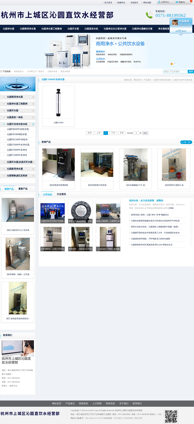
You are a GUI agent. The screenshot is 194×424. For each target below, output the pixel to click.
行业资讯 (61, 194)
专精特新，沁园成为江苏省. (80, 249)
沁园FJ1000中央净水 (17, 155)
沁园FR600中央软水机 (18, 129)
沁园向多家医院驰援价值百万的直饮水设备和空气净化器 (155, 221)
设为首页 (107, 2)
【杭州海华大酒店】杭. (174, 185)
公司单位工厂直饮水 (35, 71)
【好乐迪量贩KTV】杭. (135, 185)
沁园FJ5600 (58, 122)
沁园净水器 (8, 29)
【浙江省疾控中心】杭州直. (18, 230)
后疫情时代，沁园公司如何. (53, 249)
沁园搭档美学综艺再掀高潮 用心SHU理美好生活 (151, 245)
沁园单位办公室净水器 (115, 29)
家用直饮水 (19, 71)
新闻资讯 (83, 403)
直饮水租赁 (65, 71)
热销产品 (46, 142)
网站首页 (137, 80)
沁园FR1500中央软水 (17, 139)
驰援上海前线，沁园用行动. (108, 221)
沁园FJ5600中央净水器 (182, 80)
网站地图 (146, 2)
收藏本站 (120, 2)
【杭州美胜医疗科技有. (97, 185)
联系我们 (7, 335)
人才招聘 (97, 403)
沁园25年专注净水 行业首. (52, 221)
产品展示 (147, 80)
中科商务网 (128, 418)
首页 (90, 133)
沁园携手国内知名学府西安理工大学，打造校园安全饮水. (155, 233)
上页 (98, 133)
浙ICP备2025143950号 (94, 418)
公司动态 (47, 194)
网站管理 (138, 418)
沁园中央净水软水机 (162, 80)
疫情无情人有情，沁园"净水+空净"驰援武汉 (150, 215)
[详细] (171, 208)
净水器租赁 (163, 29)
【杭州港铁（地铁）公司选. (18, 274)
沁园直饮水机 (91, 29)
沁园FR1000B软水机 (17, 134)
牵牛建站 (118, 418)
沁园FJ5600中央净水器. (18, 144)
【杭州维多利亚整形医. (59, 185)
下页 (113, 133)
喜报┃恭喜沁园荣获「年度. (80, 221)
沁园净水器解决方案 (142, 29)
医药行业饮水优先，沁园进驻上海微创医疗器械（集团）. (155, 227)
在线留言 (133, 2)
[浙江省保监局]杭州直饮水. (17, 318)
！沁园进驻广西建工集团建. (108, 249)
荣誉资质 (110, 403)
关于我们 (123, 403)
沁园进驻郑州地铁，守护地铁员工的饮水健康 (150, 239)
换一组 (187, 142)
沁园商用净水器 (28, 29)
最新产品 (22, 189)
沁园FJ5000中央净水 (17, 150)
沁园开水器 (73, 29)
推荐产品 (9, 189)
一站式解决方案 (183, 29)
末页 (122, 133)
